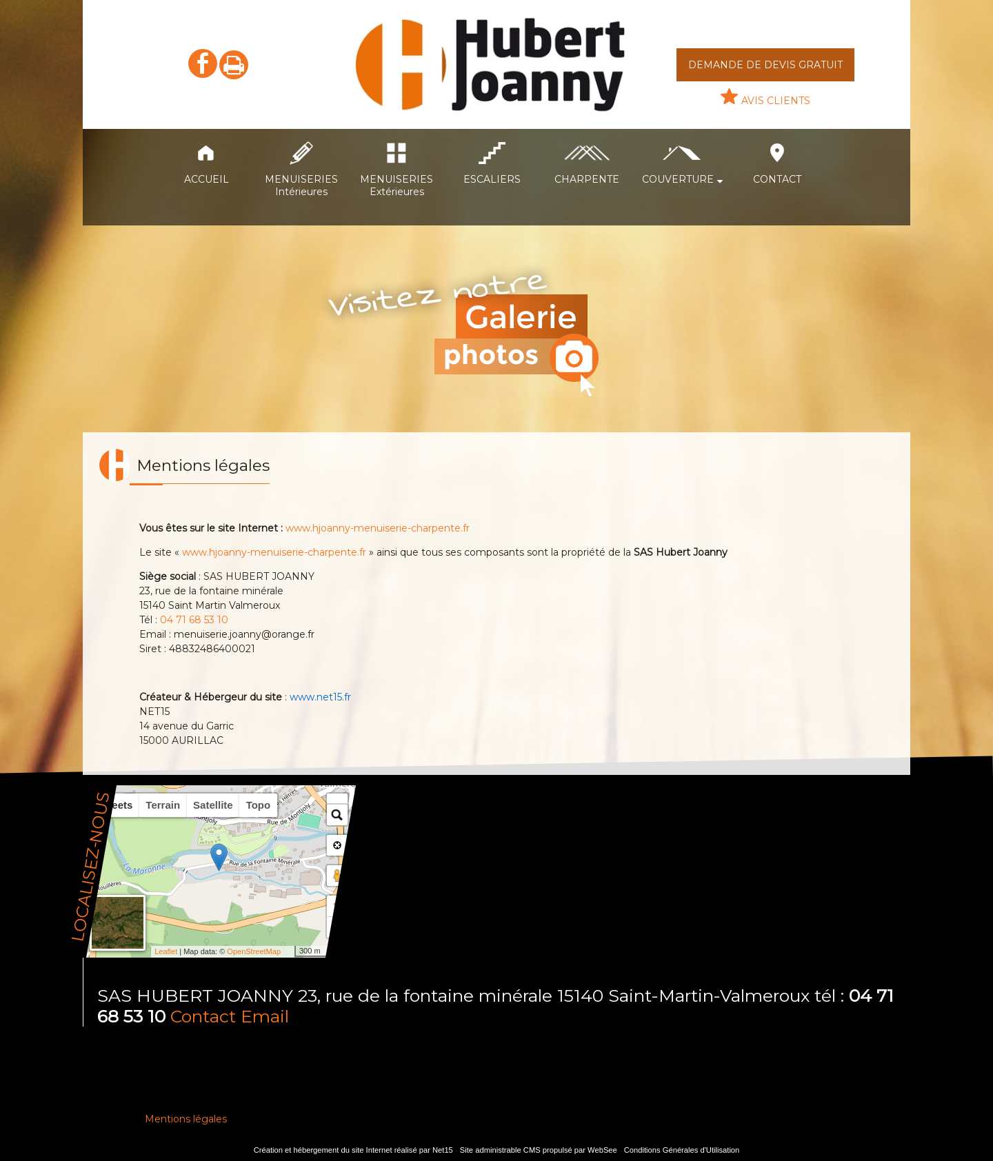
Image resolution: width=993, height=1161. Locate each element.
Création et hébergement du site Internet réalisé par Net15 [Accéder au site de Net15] (353, 1150)
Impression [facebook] (233, 64)
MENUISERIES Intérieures (301, 185)
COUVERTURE (678, 179)
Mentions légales (186, 1119)
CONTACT (777, 179)
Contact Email (229, 1016)
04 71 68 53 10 (194, 620)
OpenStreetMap (254, 951)
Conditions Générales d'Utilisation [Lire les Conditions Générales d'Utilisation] (682, 1150)
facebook (202, 63)
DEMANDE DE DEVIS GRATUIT (765, 65)
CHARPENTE (586, 179)
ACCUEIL (206, 179)
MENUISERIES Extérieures (396, 185)
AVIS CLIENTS (775, 100)
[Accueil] (492, 64)
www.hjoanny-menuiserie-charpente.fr (377, 528)
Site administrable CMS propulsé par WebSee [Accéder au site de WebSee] (538, 1150)
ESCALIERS (492, 179)
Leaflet (165, 951)
